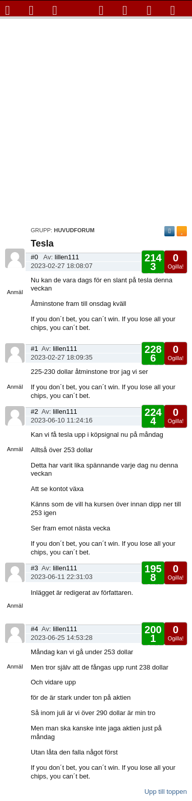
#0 (34, 257)
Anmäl (15, 292)
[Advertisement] (96, 120)
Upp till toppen (165, 791)
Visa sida (15, 274)
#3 (34, 568)
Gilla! (152, 265)
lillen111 (67, 257)
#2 (34, 411)
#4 (34, 629)
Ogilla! (175, 261)
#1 (34, 348)
